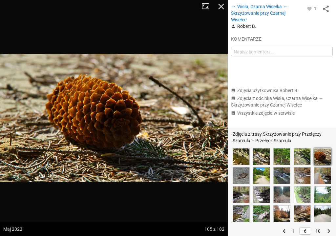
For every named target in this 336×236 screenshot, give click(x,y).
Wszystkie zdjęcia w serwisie (263, 113)
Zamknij (221, 6)
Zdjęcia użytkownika (265, 90)
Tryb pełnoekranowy (208, 6)
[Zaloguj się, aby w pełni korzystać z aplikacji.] (310, 8)
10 (318, 231)
